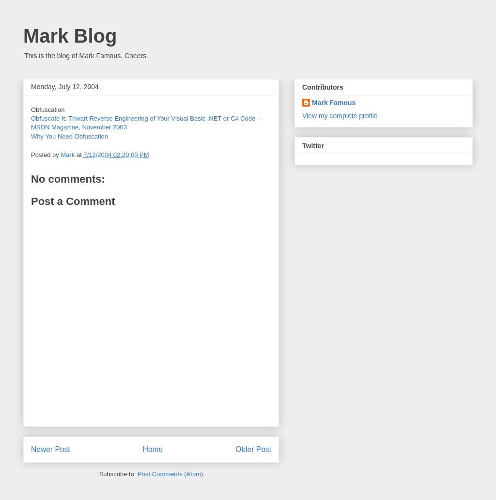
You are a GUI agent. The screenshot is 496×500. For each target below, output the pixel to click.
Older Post (253, 449)
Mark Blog (70, 36)
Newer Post (50, 449)
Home (153, 449)
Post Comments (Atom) (170, 474)
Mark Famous (334, 103)
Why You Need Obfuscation (69, 136)
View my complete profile (339, 116)
